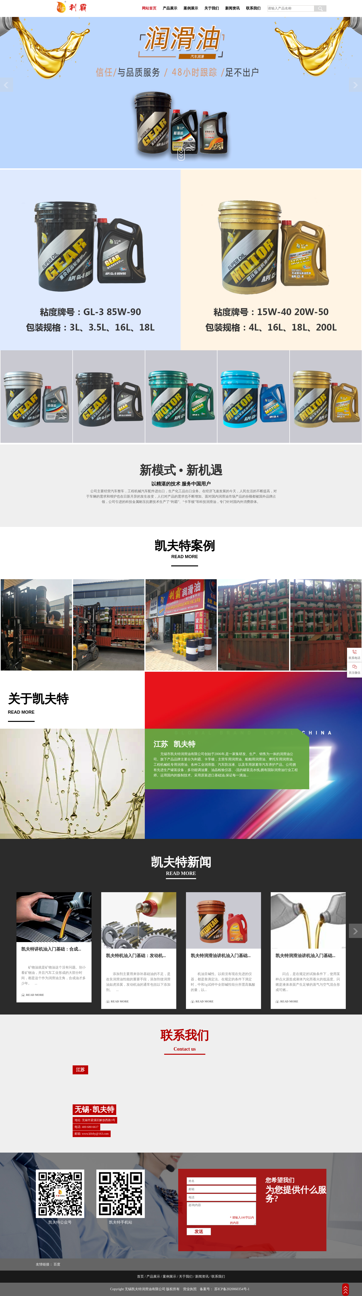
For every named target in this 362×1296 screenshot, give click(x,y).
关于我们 (211, 8)
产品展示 (170, 8)
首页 (140, 1276)
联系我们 (253, 8)
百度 (57, 1264)
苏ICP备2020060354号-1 (231, 1289)
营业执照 (190, 1289)
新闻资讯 (232, 8)
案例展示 (191, 8)
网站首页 (149, 8)
